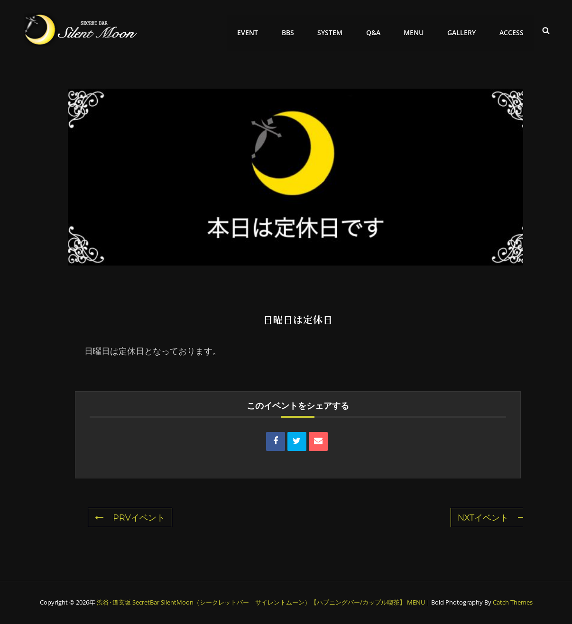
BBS (300, 29)
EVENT (261, 29)
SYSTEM (339, 29)
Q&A (381, 29)
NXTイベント (491, 518)
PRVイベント (130, 518)
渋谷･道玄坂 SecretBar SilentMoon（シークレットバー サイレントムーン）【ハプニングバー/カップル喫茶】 (251, 602)
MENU (419, 29)
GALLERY (465, 29)
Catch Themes (513, 602)
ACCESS (512, 29)
